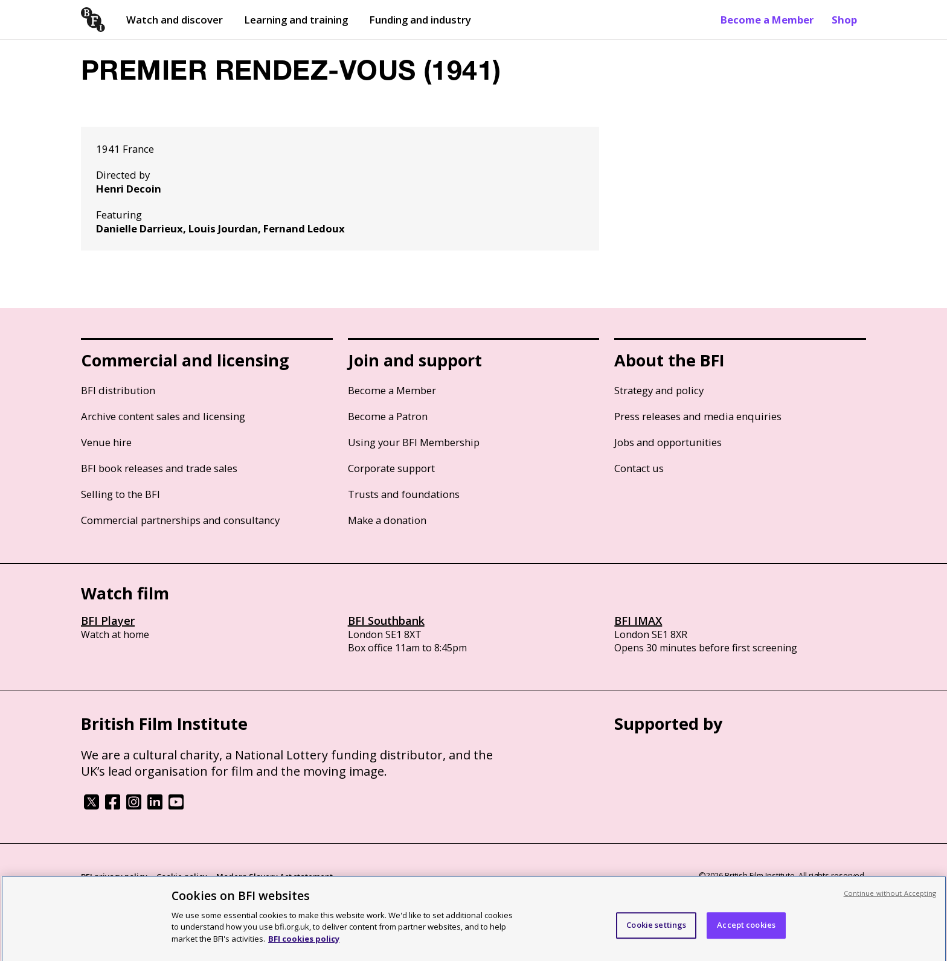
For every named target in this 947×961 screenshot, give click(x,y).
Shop (844, 20)
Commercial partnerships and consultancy (180, 520)
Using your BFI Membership (414, 442)
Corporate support (391, 468)
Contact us (639, 468)
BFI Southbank (386, 620)
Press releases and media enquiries (698, 416)
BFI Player (108, 620)
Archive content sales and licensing (163, 416)
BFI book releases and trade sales (159, 468)
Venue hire (106, 442)
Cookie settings (656, 929)
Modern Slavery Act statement (274, 876)
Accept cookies (746, 929)
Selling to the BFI (120, 494)
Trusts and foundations (404, 494)
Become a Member (767, 20)
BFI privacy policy (114, 876)
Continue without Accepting (890, 897)
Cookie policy (181, 876)
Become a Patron (388, 416)
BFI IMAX (638, 620)
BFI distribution (118, 390)
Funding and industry (420, 20)
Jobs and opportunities (668, 442)
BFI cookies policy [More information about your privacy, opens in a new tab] (303, 942)
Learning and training (296, 20)
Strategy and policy (659, 390)
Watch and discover (174, 20)
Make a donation (387, 520)
